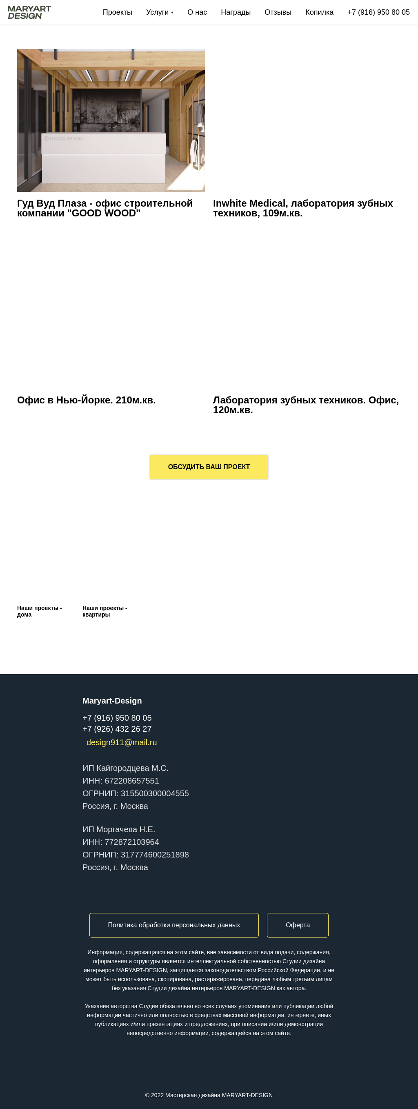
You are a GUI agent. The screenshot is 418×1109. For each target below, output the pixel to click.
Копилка (319, 12)
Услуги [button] (157, 12)
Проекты (117, 12)
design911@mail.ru (122, 742)
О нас (197, 12)
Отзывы (278, 12)
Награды (236, 12)
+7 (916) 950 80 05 (378, 12)
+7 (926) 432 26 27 (117, 728)
